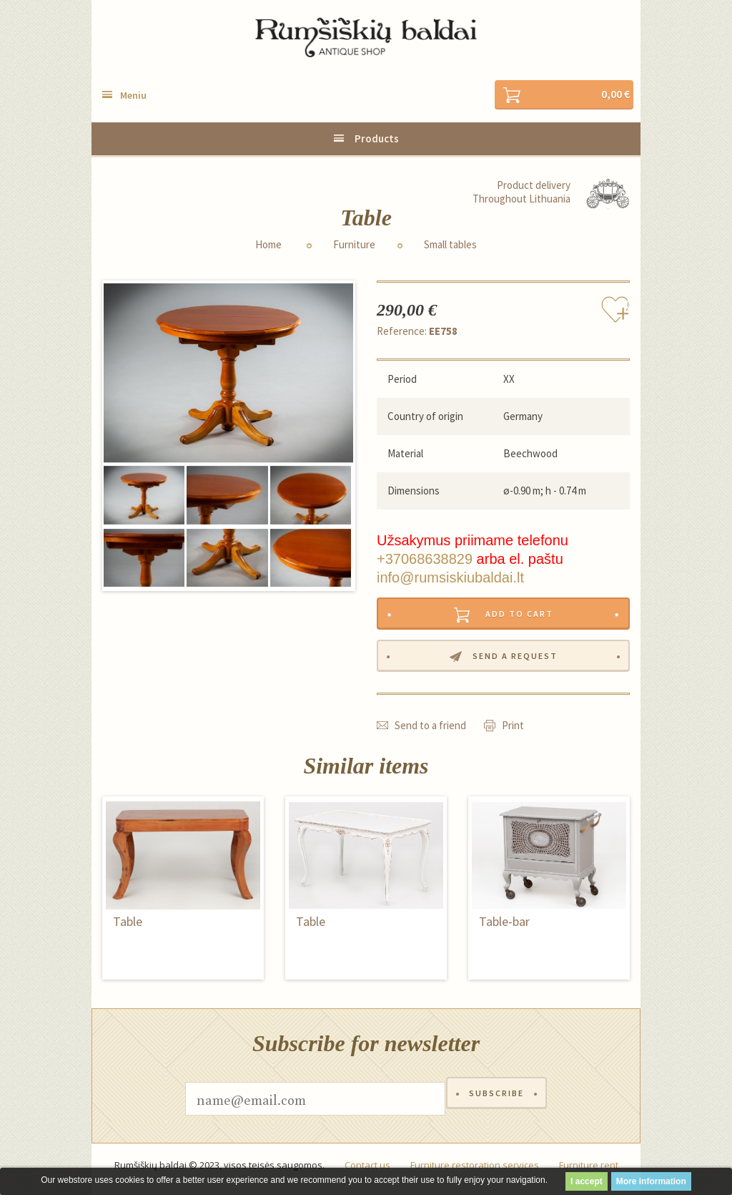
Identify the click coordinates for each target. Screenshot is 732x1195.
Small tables (450, 246)
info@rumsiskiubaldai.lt (450, 579)
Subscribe (496, 1107)
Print (513, 732)
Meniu (133, 97)
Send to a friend (430, 732)
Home (268, 246)
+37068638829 (425, 560)
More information (651, 1181)
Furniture (354, 246)
